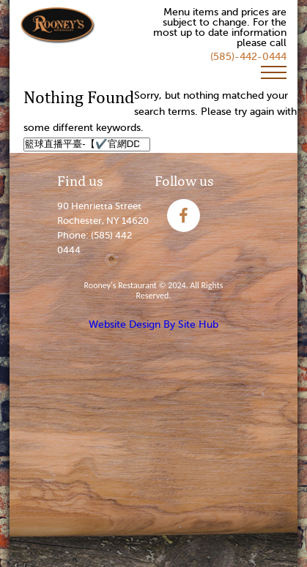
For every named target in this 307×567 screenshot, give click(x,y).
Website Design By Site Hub (153, 324)
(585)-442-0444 (248, 57)
